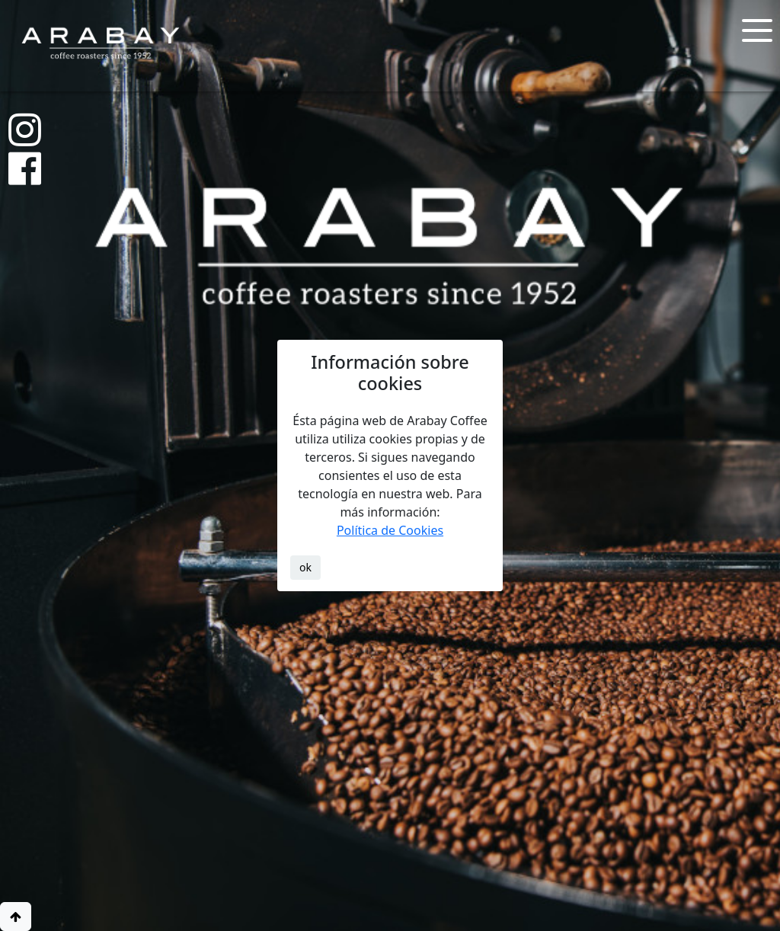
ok (305, 567)
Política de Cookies (390, 530)
